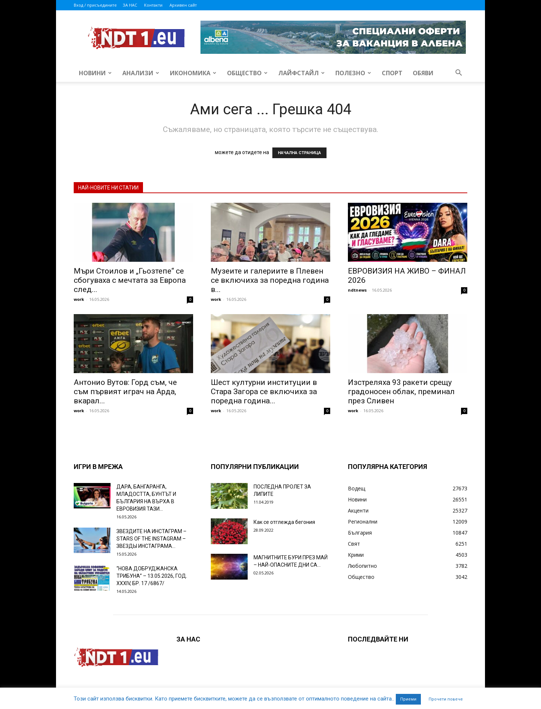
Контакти (153, 5)
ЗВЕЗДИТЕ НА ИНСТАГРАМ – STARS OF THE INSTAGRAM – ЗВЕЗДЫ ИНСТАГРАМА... (151, 538)
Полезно (353, 73)
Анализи (140, 73)
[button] (458, 73)
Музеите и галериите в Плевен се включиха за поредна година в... (270, 280)
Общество (247, 73)
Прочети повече (446, 699)
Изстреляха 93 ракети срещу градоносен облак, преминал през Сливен (401, 391)
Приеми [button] (408, 699)
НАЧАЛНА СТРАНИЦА (299, 152)
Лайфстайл (301, 73)
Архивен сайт (183, 5)
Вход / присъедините (95, 5)
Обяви (423, 73)
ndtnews (357, 290)
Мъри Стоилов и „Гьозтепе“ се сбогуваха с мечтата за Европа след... (130, 280)
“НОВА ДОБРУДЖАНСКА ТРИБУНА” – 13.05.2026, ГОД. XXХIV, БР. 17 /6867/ (151, 576)
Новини (95, 73)
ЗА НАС (130, 5)
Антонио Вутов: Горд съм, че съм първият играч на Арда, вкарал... (125, 391)
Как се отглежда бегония (284, 522)
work (79, 299)
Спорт (392, 73)
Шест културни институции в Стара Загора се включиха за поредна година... (264, 391)
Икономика (193, 73)
